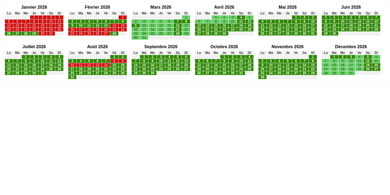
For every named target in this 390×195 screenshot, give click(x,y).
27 (17, 33)
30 (42, 33)
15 (34, 25)
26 (9, 33)
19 (9, 29)
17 (51, 25)
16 (42, 25)
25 (59, 29)
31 (51, 33)
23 (42, 29)
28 (25, 33)
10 (51, 21)
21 (25, 29)
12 (9, 25)
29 (34, 33)
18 (59, 25)
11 (59, 21)
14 (25, 25)
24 (51, 29)
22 (34, 29)
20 (17, 29)
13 (17, 25)
